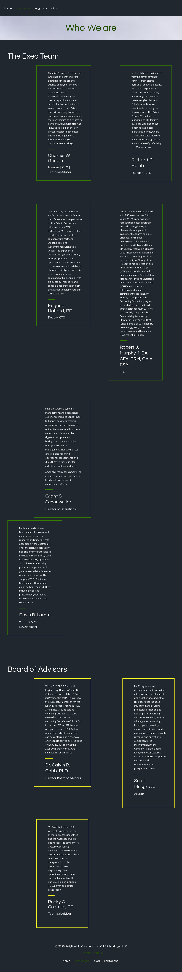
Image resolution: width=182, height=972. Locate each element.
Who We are (22, 8)
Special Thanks (92, 953)
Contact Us (50, 8)
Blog (37, 8)
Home (8, 8)
